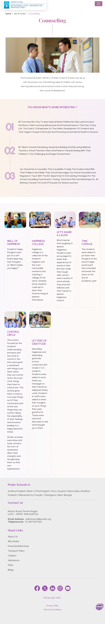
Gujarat (62, 491)
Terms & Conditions (52, 609)
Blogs (11, 569)
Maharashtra (26, 495)
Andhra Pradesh (17, 491)
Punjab (38, 495)
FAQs (10, 565)
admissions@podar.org (38, 519)
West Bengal (65, 495)
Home (8, 14)
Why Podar (13, 541)
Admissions (14, 560)
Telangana (50, 495)
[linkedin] (52, 588)
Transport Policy (16, 550)
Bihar (30, 491)
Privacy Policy (52, 605)
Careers (12, 555)
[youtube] (68, 588)
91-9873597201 (33, 521)
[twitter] (45, 588)
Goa (53, 491)
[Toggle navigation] (98, 3)
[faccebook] (37, 588)
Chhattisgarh (42, 491)
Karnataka (73, 491)
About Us (13, 536)
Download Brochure (18, 546)
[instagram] (60, 588)
